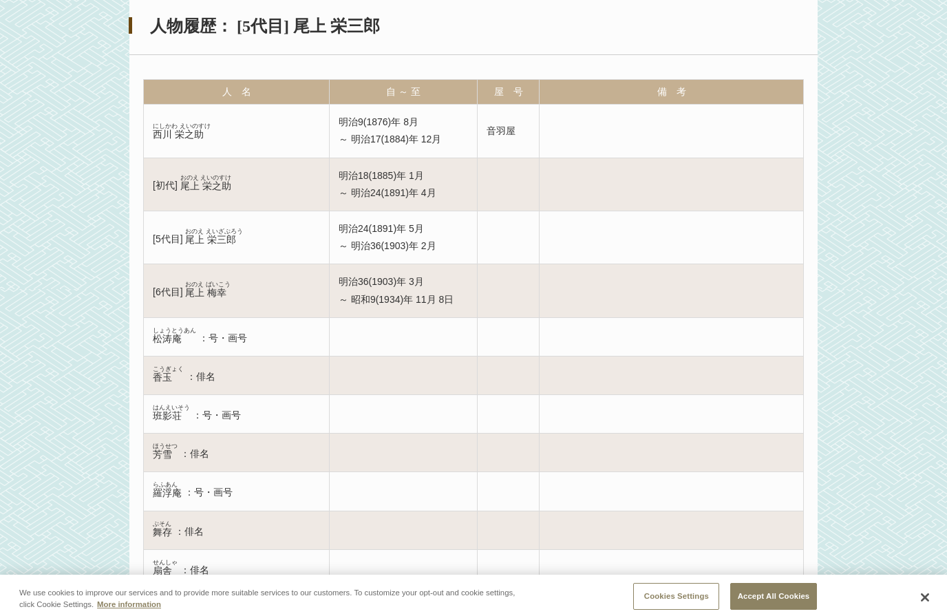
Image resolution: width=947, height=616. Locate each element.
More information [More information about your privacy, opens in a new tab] (129, 608)
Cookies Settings (676, 600)
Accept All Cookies (774, 600)
